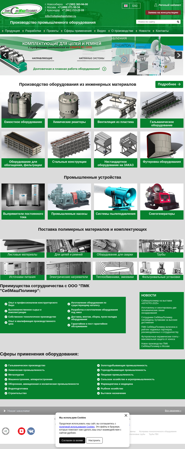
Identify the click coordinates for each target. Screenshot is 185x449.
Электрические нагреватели (68, 276)
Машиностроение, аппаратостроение (30, 379)
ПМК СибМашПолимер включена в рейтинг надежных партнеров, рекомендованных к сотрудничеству (159, 329)
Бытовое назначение (113, 393)
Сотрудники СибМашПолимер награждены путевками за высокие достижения (159, 320)
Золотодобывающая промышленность (124, 365)
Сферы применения (78, 30)
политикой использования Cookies (77, 426)
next (178, 55)
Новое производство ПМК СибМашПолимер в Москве (155, 345)
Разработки (33, 30)
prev (5, 55)
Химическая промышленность (26, 370)
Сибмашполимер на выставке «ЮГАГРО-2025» (156, 302)
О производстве (122, 30)
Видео (101, 30)
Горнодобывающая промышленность (123, 370)
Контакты (162, 30)
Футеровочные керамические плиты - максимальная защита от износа (160, 337)
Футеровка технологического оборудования (157, 431)
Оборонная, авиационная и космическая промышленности (43, 384)
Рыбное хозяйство (112, 388)
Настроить (94, 440)
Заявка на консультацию (163, 12)
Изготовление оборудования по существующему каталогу (88, 304)
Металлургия (16, 374)
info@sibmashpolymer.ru (60, 16)
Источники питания (22, 276)
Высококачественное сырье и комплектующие (24, 311)
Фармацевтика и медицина (117, 384)
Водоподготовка (18, 388)
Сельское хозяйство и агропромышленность (128, 379)
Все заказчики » (173, 410)
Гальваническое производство (26, 365)
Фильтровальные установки (161, 276)
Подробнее (169, 84)
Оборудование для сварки (115, 254)
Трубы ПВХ (154, 434)
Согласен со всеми (72, 440)
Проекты (52, 30)
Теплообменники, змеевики (115, 276)
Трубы (161, 254)
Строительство (17, 393)
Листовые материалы (22, 254)
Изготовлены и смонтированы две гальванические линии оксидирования (158, 310)
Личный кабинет (170, 4)
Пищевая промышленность (117, 374)
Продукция (12, 30)
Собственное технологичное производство (32, 317)
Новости (144, 30)
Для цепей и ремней (69, 254)
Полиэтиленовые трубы (135, 434)
